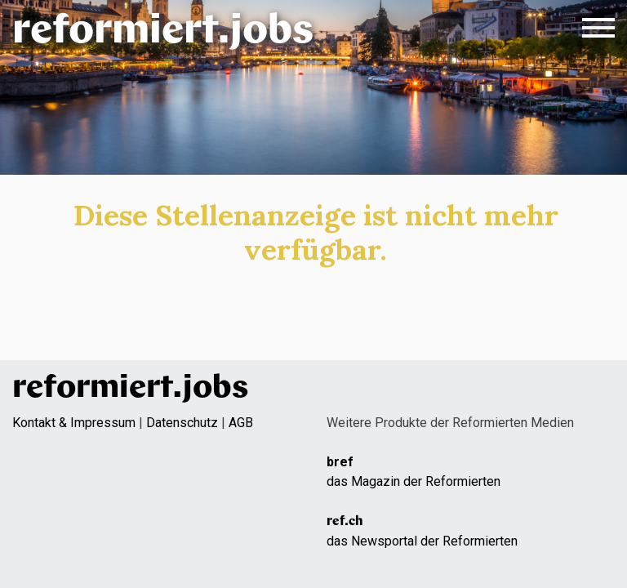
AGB (241, 422)
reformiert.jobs (163, 32)
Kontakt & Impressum (74, 422)
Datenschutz (182, 422)
